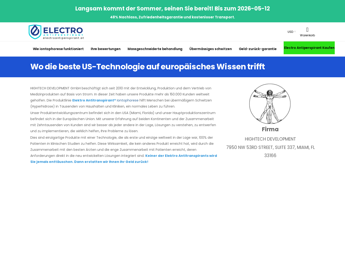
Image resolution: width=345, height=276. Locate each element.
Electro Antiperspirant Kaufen (309, 47)
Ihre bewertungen (106, 49)
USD (290, 32)
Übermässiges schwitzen (210, 49)
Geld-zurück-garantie (258, 49)
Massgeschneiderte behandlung (155, 49)
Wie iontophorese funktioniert (58, 49)
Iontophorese (128, 100)
